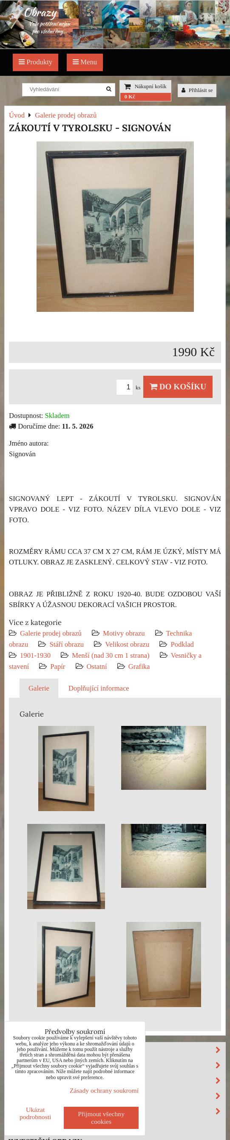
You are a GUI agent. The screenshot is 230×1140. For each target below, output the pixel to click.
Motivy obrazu (124, 633)
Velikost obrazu (127, 644)
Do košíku (178, 386)
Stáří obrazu (66, 644)
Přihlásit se (197, 90)
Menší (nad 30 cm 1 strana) (111, 655)
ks (129, 388)
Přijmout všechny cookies (101, 1117)
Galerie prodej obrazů (51, 633)
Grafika (139, 666)
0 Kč (130, 97)
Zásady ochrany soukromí (104, 1090)
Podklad (182, 644)
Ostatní (97, 666)
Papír (57, 666)
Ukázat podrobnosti (35, 1113)
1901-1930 (35, 655)
